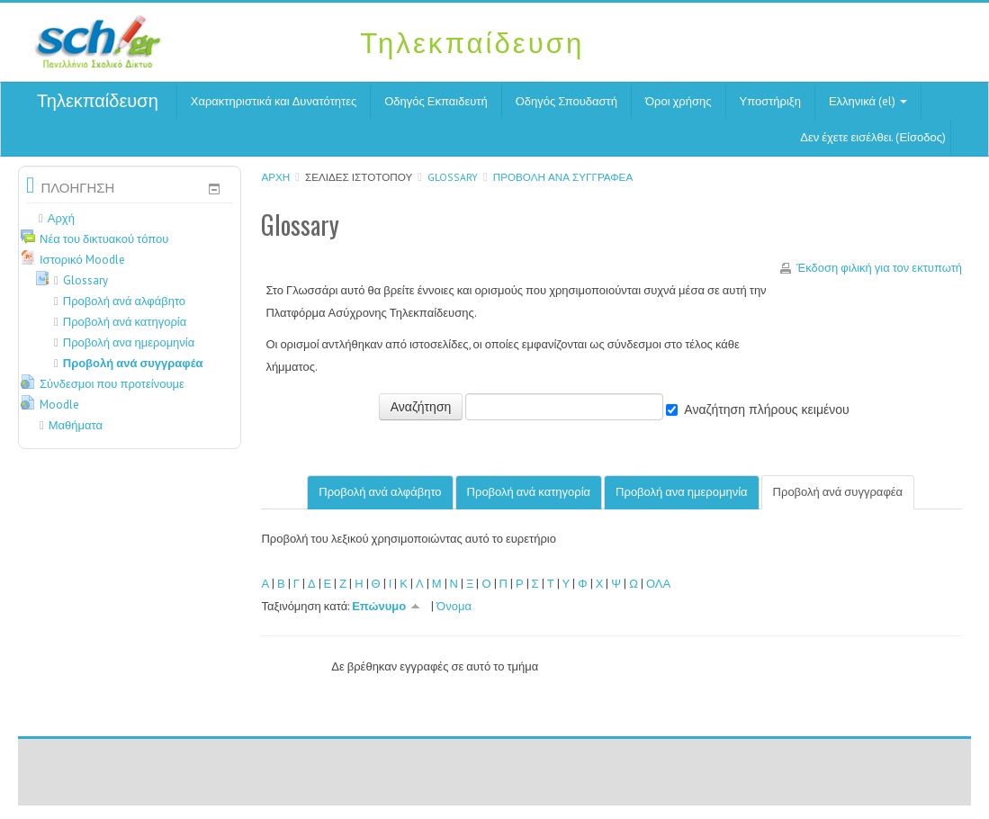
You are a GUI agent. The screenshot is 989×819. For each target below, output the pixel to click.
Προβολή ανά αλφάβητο (380, 492)
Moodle (59, 404)
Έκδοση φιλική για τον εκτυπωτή (879, 267)
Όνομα (454, 606)
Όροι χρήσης (678, 101)
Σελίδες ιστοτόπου (358, 177)
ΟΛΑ (658, 583)
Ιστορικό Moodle (82, 259)
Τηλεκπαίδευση (97, 100)
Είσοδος (920, 137)
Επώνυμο (390, 606)
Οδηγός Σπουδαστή (566, 101)
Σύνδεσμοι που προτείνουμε (112, 384)
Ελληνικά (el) (868, 101)
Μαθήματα (76, 425)
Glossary (452, 177)
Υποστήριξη (770, 101)
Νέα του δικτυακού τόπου (104, 239)
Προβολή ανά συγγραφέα (563, 177)
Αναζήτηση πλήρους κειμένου (766, 409)
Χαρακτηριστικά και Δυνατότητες (273, 101)
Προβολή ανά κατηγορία (529, 492)
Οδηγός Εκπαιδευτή (435, 101)
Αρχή (275, 177)
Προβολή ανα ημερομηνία (682, 492)
